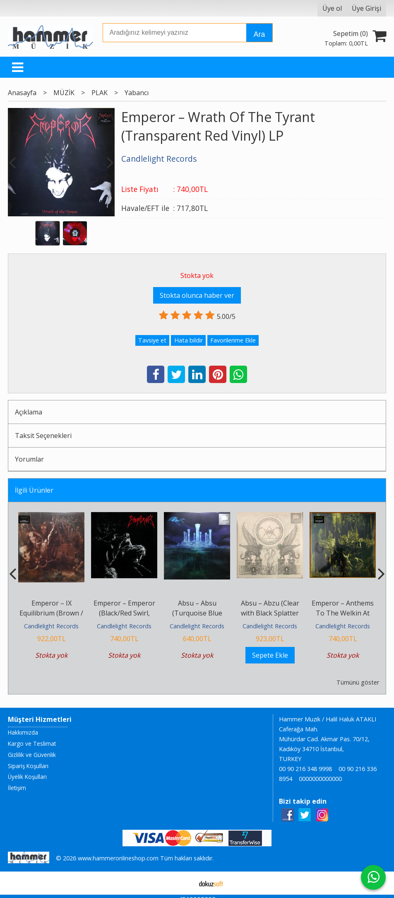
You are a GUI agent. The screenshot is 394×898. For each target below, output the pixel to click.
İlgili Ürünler (34, 490)
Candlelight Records (51, 626)
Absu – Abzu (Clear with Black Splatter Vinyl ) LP (270, 613)
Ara (259, 34)
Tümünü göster (357, 682)
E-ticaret (184, 883)
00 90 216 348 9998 (305, 769)
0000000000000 (320, 779)
